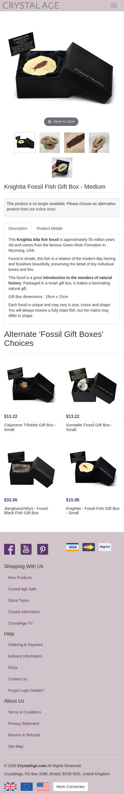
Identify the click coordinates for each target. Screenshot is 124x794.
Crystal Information (24, 612)
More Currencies (71, 786)
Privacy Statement (23, 723)
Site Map (15, 746)
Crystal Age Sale (22, 589)
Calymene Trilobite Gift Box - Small (30, 427)
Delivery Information (25, 656)
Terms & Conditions (24, 712)
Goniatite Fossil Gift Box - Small (89, 427)
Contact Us (17, 679)
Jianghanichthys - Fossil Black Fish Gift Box (26, 510)
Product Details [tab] (50, 228)
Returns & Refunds (24, 735)
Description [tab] (17, 228)
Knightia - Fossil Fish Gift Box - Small (93, 510)
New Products (20, 577)
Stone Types (18, 600)
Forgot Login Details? (26, 690)
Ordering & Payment (25, 645)
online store (45, 209)
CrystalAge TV (20, 623)
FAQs (13, 667)
